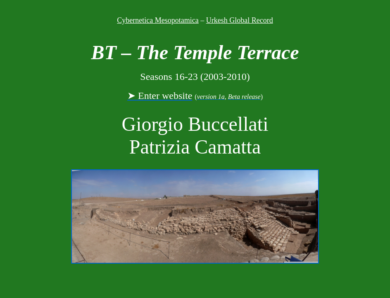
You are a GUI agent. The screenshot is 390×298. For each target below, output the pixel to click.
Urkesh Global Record (239, 20)
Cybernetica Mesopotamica (157, 20)
